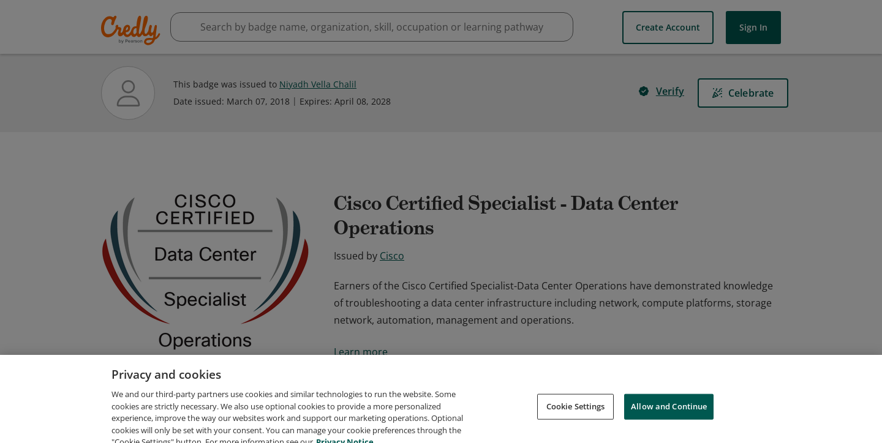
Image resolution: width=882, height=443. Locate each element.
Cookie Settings (575, 422)
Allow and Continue (669, 422)
